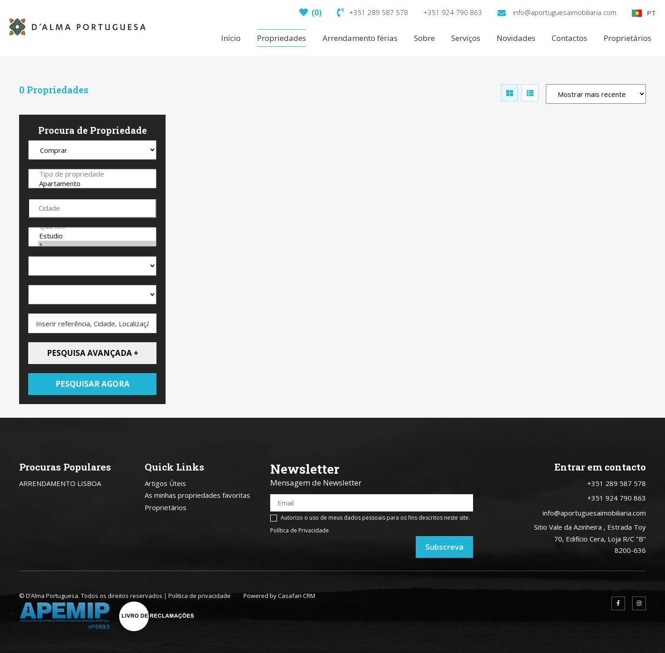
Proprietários (165, 507)
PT (644, 12)
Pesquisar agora (92, 384)
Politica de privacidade (199, 596)
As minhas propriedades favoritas (197, 495)
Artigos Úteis (165, 483)
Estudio (97, 236)
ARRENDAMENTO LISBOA (60, 483)
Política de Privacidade (299, 530)
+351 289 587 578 (372, 12)
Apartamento (97, 183)
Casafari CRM (296, 596)
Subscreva (444, 547)
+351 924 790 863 (452, 12)
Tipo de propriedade (97, 174)
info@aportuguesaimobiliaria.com (557, 12)
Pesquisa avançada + (92, 353)
